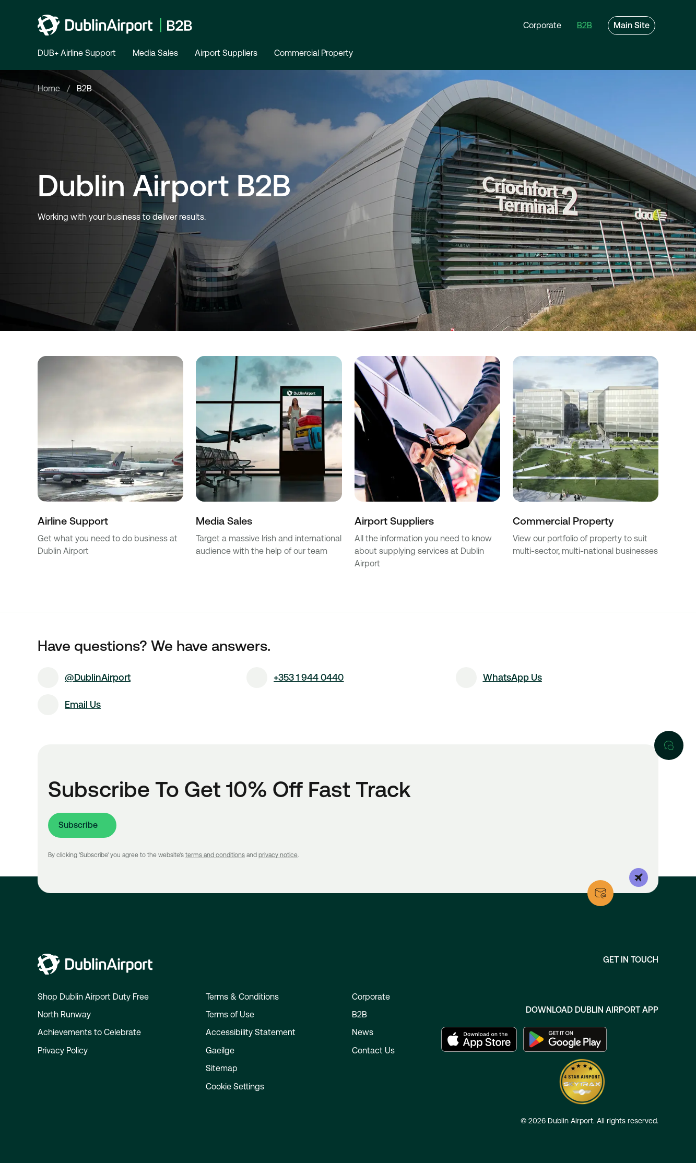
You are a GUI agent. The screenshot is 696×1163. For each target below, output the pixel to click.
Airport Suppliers (226, 53)
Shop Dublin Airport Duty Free (93, 997)
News (362, 1032)
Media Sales (155, 53)
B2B (359, 1014)
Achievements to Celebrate (89, 1032)
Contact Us (373, 1050)
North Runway (64, 1014)
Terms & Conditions (242, 997)
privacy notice (278, 855)
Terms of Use (230, 1014)
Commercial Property (313, 53)
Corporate (371, 997)
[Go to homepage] (115, 25)
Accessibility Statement (251, 1032)
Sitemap (222, 1068)
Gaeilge (220, 1050)
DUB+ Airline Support (77, 53)
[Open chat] (668, 745)
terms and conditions (215, 855)
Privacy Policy (63, 1050)
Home (49, 88)
